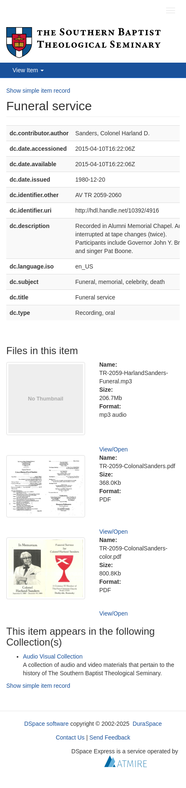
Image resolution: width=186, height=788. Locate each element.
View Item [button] (28, 70)
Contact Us (70, 737)
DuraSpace (147, 723)
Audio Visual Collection (53, 656)
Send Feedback (109, 737)
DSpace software (46, 723)
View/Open (113, 449)
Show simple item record (38, 90)
